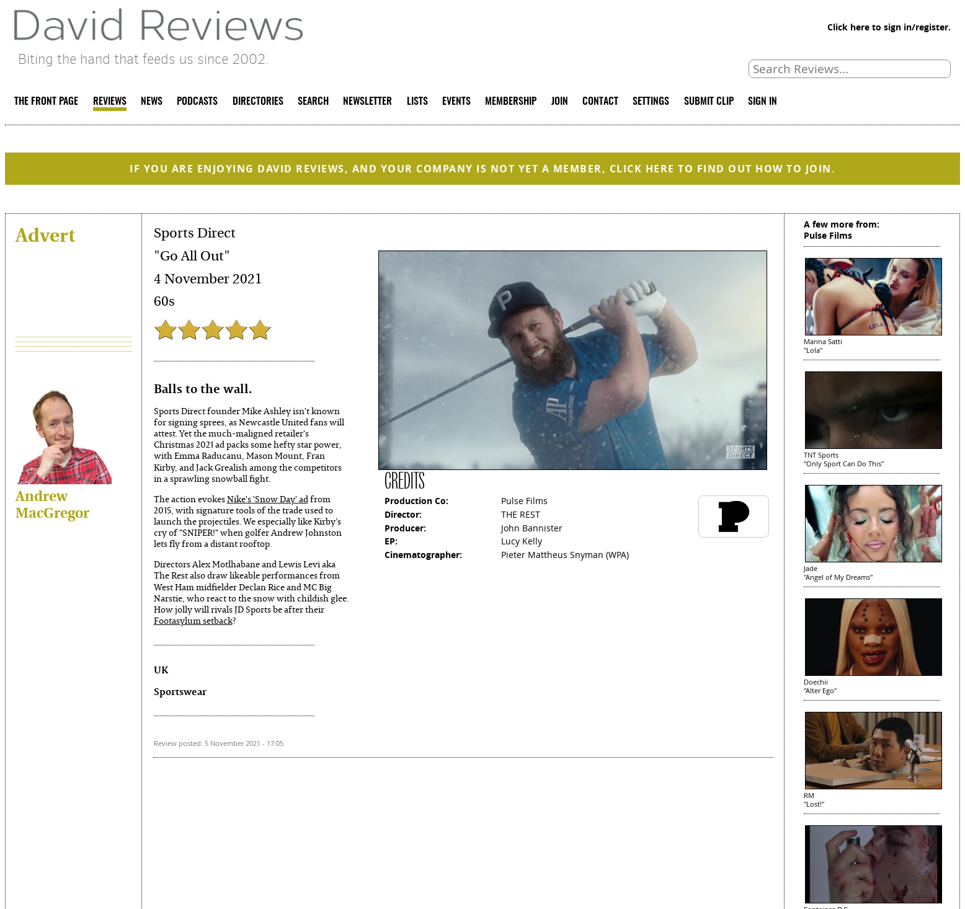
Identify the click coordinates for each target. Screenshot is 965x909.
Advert (45, 234)
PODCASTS (197, 102)
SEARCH (313, 102)
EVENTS (456, 102)
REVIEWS (110, 102)
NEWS (151, 102)
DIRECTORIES (258, 102)
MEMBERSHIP (510, 102)
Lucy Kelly (521, 541)
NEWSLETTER (367, 102)
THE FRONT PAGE (46, 102)
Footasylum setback (193, 620)
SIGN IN (762, 102)
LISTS (417, 102)
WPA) (618, 555)
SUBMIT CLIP (709, 102)
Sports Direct (195, 233)
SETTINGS (651, 102)
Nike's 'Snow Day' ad (267, 498)
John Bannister (532, 528)
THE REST (520, 514)
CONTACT (600, 102)
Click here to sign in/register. (889, 27)
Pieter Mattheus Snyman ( (554, 555)
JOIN (559, 102)
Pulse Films (524, 501)
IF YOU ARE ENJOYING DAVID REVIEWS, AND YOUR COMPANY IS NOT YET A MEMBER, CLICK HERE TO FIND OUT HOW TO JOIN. (482, 168)
